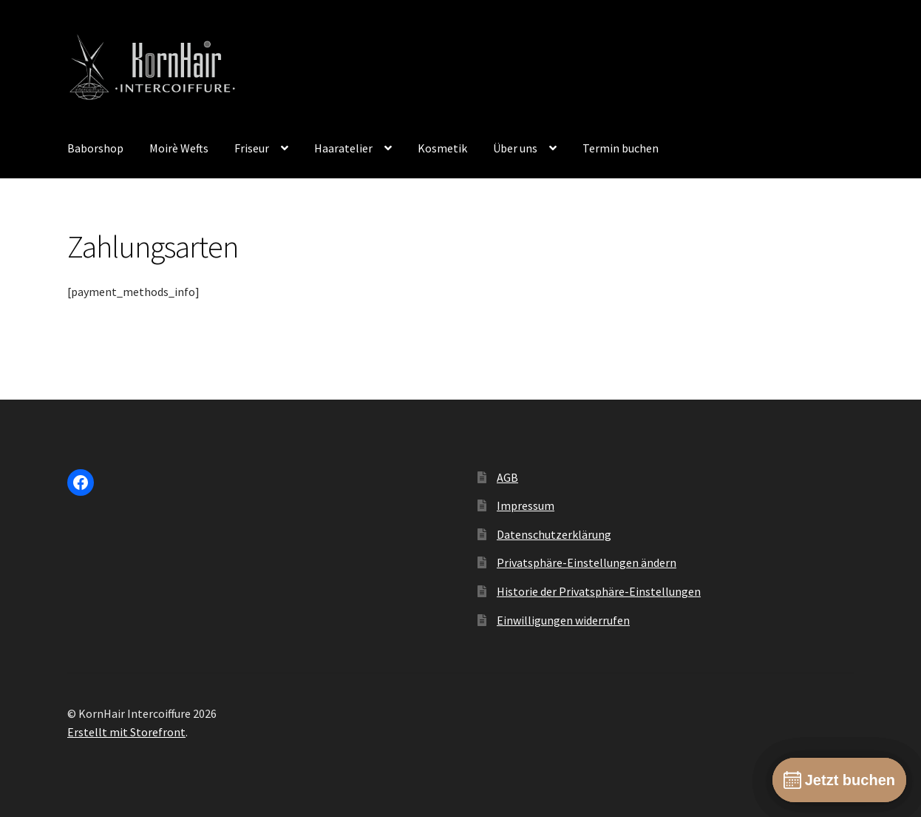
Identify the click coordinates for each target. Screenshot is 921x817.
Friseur (251, 148)
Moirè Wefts (178, 148)
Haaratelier (343, 148)
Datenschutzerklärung (554, 534)
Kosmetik (442, 148)
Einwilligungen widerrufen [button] (563, 620)
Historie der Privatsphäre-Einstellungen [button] (599, 591)
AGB (507, 477)
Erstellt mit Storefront (126, 731)
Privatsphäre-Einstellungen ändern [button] (586, 562)
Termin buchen (620, 148)
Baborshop (95, 148)
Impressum (525, 505)
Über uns (515, 148)
